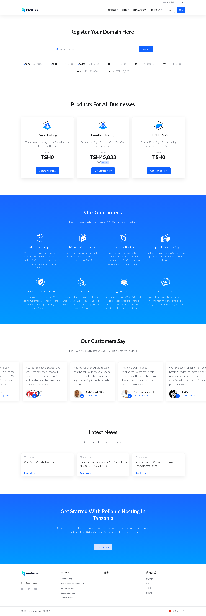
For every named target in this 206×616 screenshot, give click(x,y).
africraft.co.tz (188, 395)
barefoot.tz (91, 395)
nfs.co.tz (42, 395)
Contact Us (103, 547)
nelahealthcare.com (143, 395)
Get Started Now (47, 170)
